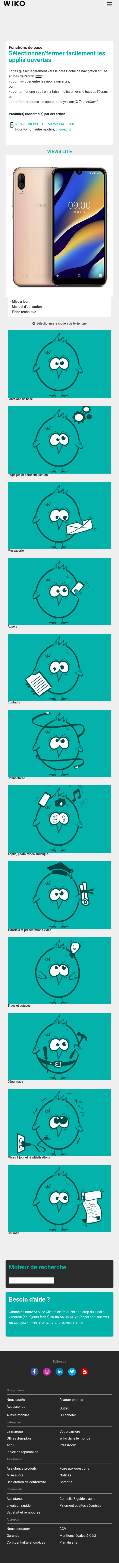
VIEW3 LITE (37, 124)
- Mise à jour (19, 302)
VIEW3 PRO (57, 124)
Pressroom (68, 1445)
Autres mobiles (18, 1415)
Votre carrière (70, 1432)
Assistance (15, 1499)
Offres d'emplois (19, 1438)
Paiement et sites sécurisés (80, 1506)
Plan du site (68, 1542)
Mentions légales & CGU (78, 1536)
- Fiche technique (23, 312)
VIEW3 (20, 124)
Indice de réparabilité (22, 1452)
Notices (65, 1475)
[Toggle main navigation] (110, 4)
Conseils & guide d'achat (78, 1499)
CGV (63, 1529)
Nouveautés (16, 1400)
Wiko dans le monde (75, 1438)
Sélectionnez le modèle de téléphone (59, 323)
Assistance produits (22, 1468)
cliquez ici (63, 129)
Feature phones (71, 1400)
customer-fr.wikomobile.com (57, 1323)
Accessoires (16, 1407)
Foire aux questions (74, 1468)
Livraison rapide (19, 1506)
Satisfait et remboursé (23, 1512)
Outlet (64, 1408)
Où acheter (68, 1415)
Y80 (71, 124)
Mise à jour (15, 1475)
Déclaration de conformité (26, 1482)
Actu (10, 1445)
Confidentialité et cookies (26, 1542)
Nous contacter (18, 1529)
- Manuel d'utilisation (26, 307)
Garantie (66, 1482)
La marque (15, 1432)
